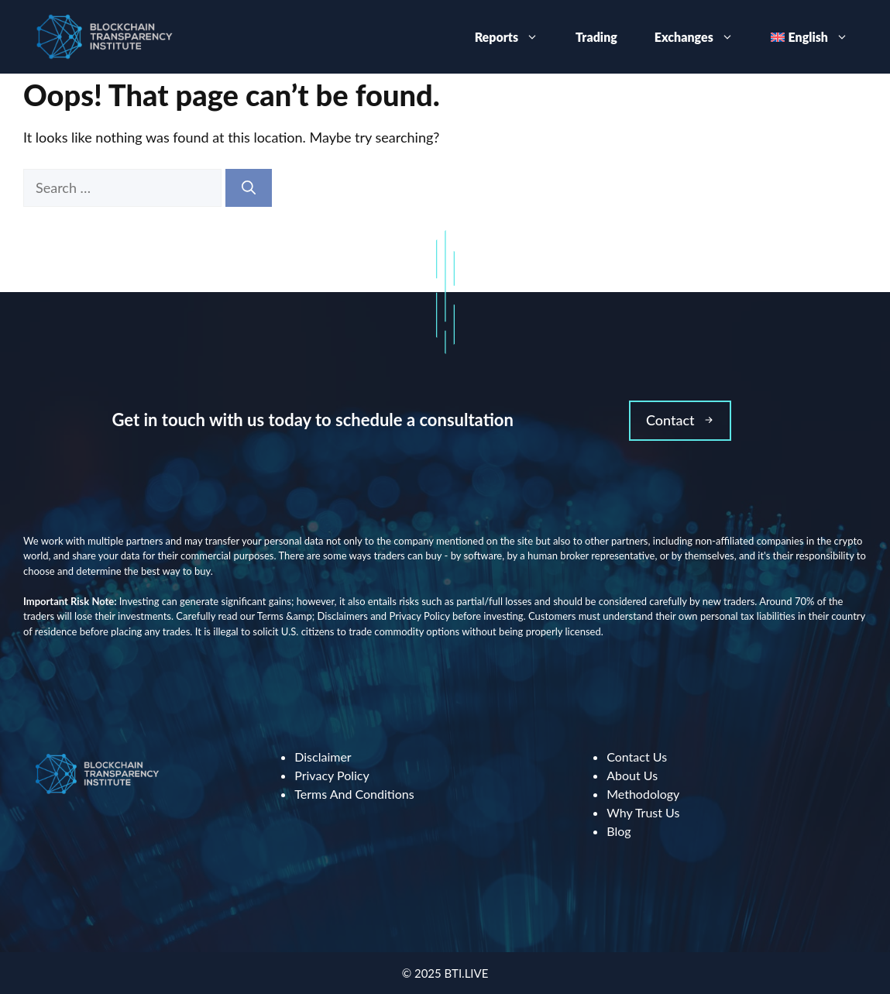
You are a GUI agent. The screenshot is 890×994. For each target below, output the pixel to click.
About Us (632, 775)
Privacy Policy (331, 775)
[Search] (248, 188)
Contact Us (637, 756)
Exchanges (703, 37)
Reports (516, 37)
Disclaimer (322, 756)
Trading (596, 36)
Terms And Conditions (354, 793)
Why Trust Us (643, 812)
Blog (619, 831)
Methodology (643, 793)
